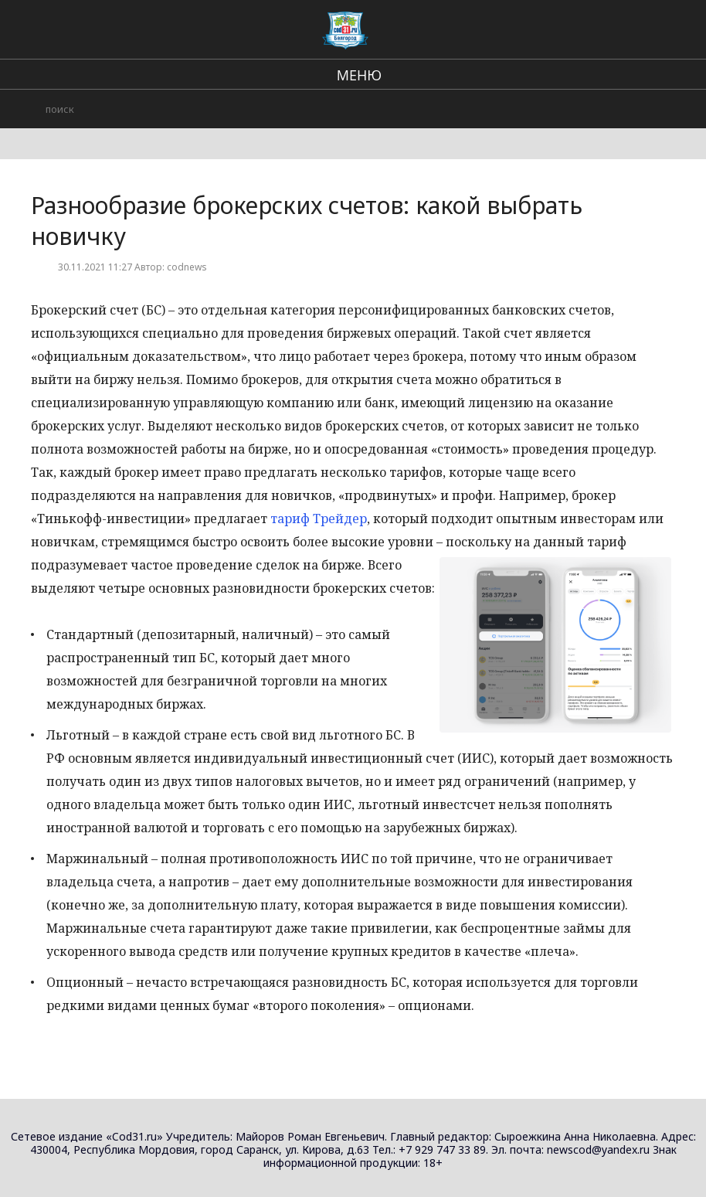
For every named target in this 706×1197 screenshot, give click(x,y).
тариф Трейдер (318, 518)
